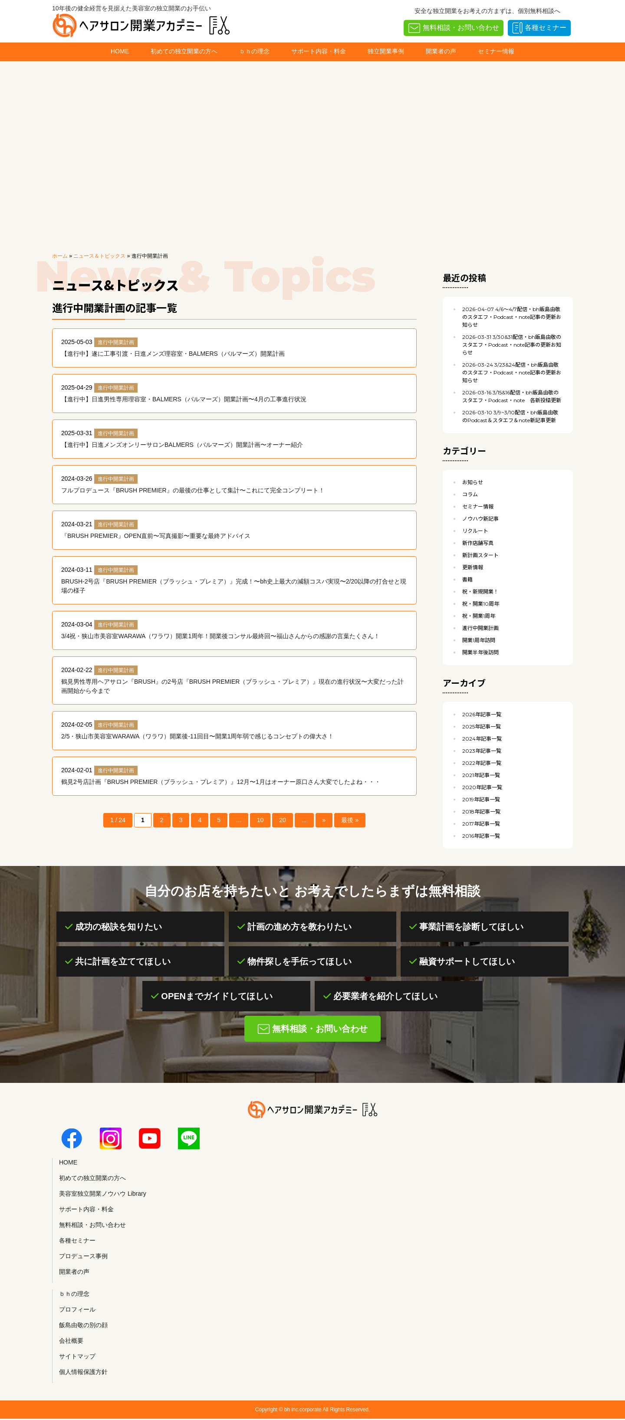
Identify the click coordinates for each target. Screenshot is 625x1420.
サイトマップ (77, 1356)
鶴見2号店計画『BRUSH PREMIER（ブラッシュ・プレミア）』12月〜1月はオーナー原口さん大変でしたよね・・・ (221, 781)
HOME (120, 51)
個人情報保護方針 (83, 1371)
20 (282, 820)
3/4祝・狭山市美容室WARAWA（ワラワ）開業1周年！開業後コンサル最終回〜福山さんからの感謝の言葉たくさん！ (220, 636)
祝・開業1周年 (478, 616)
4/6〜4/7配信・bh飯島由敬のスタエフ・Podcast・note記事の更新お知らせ (511, 317)
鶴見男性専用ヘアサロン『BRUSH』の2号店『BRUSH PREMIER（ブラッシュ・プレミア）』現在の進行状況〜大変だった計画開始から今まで (232, 686)
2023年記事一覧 (481, 751)
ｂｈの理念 (254, 51)
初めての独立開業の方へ (184, 51)
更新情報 (472, 567)
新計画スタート (480, 555)
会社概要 (71, 1340)
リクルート (475, 531)
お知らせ (472, 482)
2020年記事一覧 (482, 787)
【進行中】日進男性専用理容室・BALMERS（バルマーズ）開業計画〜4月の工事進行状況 (183, 399)
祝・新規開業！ (480, 591)
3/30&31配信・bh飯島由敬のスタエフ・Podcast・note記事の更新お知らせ (511, 345)
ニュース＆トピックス (99, 256)
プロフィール (77, 1309)
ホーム (60, 256)
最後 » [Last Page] (350, 820)
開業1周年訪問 (478, 640)
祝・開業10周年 (480, 603)
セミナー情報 (496, 51)
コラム (470, 494)
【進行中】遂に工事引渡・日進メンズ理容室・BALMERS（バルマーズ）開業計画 (173, 353)
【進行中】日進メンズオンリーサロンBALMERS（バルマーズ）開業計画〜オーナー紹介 (182, 444)
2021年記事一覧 (481, 775)
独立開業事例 (386, 51)
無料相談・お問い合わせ (461, 27)
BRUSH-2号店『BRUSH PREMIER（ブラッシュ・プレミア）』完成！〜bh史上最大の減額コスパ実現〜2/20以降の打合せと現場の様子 (233, 586)
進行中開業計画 (116, 342)
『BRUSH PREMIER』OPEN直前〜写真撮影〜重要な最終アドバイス (155, 535)
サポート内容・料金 (318, 51)
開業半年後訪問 (480, 652)
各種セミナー (545, 27)
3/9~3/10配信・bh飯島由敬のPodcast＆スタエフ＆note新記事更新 (510, 416)
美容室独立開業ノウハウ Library (102, 1193)
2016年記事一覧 (481, 836)
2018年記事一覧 (481, 811)
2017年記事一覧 (481, 823)
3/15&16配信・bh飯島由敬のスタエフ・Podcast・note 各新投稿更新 (511, 396)
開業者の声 (441, 51)
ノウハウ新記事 (480, 518)
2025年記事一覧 (481, 726)
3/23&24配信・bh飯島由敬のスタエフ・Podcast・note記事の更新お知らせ (511, 372)
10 (260, 820)
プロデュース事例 (83, 1256)
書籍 (467, 579)
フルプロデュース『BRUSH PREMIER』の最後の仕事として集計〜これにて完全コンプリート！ (193, 490)
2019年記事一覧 (481, 799)
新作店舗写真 (477, 543)
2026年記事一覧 (481, 714)
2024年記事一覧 (482, 738)
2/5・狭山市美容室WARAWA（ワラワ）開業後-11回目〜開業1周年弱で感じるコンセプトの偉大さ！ (197, 736)
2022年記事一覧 (481, 763)
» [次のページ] (324, 820)
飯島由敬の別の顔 (83, 1325)
